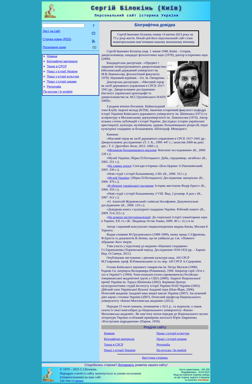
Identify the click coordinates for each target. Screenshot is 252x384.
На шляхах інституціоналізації (129, 217)
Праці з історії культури (63, 79)
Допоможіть (126, 365)
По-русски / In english (57, 96)
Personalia (54, 90)
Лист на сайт (51, 31)
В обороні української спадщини (130, 186)
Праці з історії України (62, 73)
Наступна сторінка (155, 357)
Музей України (118, 178)
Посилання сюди (54, 47)
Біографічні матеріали (62, 62)
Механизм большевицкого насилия (132, 150)
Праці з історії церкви (61, 85)
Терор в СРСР (57, 68)
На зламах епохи (119, 166)
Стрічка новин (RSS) (57, 39)
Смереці (79, 381)
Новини (52, 56)
